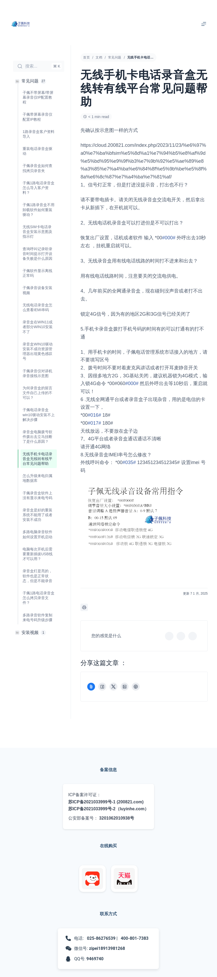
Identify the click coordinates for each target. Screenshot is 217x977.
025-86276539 (101, 938)
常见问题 (114, 57)
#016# (94, 415)
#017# (94, 423)
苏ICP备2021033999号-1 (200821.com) (106, 802)
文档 (99, 57)
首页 (86, 57)
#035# (129, 462)
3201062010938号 (116, 818)
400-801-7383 (134, 938)
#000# (168, 237)
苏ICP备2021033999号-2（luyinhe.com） (108, 809)
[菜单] (203, 24)
